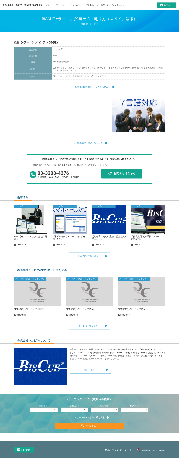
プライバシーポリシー (123, 450)
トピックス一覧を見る (88, 255)
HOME (107, 450)
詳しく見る (89, 370)
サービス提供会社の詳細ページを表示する (88, 87)
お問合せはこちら (125, 173)
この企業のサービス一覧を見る (88, 143)
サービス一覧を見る (88, 326)
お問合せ (25, 449)
